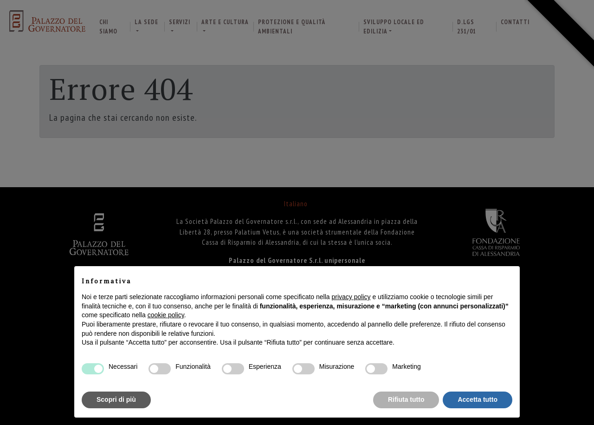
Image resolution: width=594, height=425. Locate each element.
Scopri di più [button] (116, 399)
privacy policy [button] (351, 297)
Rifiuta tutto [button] (406, 399)
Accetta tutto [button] (477, 399)
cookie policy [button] (166, 315)
